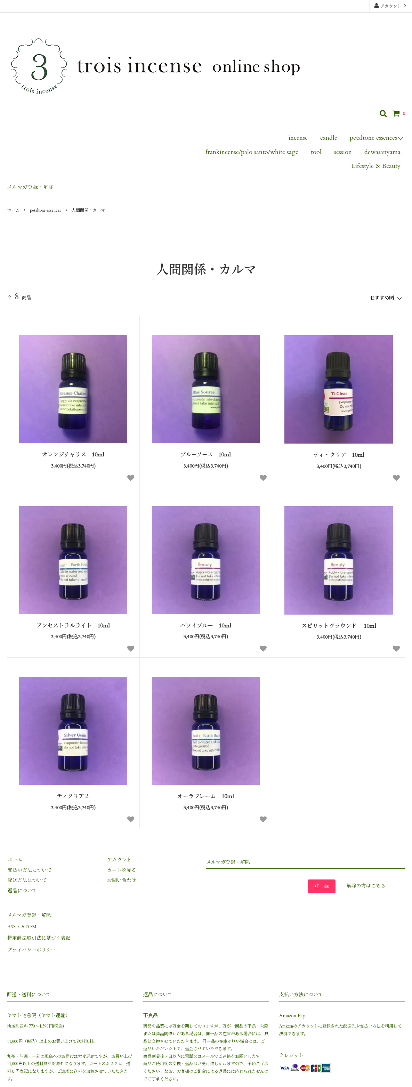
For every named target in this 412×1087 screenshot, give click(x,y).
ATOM (27, 924)
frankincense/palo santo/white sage (251, 152)
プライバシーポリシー (31, 944)
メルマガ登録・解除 (30, 187)
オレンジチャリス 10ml (73, 454)
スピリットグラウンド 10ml (338, 625)
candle (328, 137)
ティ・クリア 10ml (338, 454)
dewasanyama (382, 152)
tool (316, 152)
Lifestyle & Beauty (376, 166)
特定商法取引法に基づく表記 (38, 934)
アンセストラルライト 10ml (73, 625)
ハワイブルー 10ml (205, 625)
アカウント (391, 6)
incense (298, 137)
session (343, 152)
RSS (11, 924)
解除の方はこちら (366, 885)
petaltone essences (373, 137)
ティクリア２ (73, 796)
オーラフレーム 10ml (205, 796)
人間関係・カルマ (88, 210)
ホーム (13, 210)
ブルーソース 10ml (205, 454)
